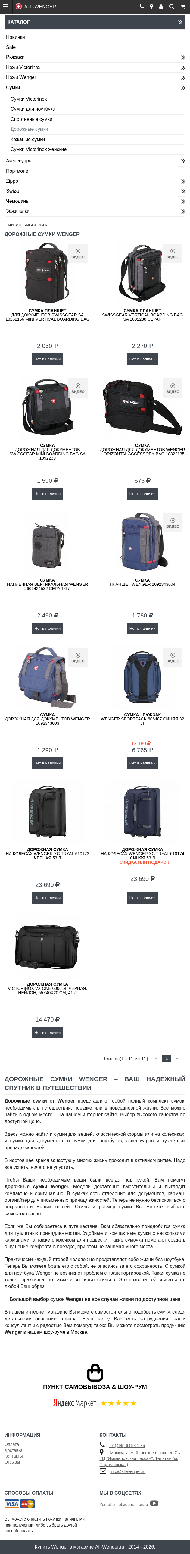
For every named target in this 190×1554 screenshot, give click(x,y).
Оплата (12, 1444)
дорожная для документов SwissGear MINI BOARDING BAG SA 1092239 (47, 451)
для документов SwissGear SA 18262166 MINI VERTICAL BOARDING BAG (47, 315)
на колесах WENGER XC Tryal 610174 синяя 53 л (143, 855)
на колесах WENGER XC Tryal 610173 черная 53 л (47, 853)
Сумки (13, 87)
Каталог (95, 22)
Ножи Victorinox (23, 67)
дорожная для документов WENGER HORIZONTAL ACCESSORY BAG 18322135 (142, 449)
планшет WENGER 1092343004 (142, 582)
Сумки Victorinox (29, 99)
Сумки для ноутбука (33, 108)
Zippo (12, 181)
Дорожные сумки (29, 129)
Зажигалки (18, 211)
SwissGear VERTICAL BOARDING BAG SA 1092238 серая (142, 315)
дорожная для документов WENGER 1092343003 (47, 719)
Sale (11, 47)
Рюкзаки (15, 57)
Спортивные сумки (31, 119)
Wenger (59, 1546)
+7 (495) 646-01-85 (127, 1445)
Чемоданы (18, 201)
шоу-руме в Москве (65, 1332)
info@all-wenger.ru (127, 1471)
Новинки (15, 37)
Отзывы (12, 1462)
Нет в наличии (47, 359)
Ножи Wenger (21, 77)
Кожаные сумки (28, 139)
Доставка (14, 1450)
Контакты (14, 1456)
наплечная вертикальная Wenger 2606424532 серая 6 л (47, 584)
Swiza (12, 190)
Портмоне (17, 171)
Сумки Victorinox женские (39, 149)
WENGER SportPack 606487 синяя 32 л (142, 719)
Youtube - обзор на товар (129, 1504)
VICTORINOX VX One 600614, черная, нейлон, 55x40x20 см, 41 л (47, 988)
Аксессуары (19, 160)
